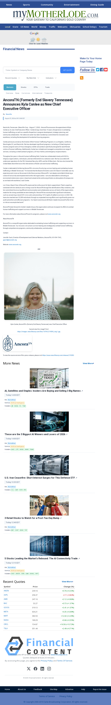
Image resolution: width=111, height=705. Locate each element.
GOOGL (32, 573)
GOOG (6, 607)
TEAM (32, 449)
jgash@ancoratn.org (10, 240)
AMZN (18, 573)
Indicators (49, 78)
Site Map (53, 689)
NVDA (16, 406)
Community (47, 4)
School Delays (90, 26)
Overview (9, 93)
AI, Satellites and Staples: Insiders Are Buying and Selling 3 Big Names (44, 390)
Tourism (103, 26)
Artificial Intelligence (17, 403)
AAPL (6, 595)
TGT (26, 530)
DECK (21, 530)
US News (25, 26)
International (37, 93)
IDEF (16, 490)
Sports (26, 4)
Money (43, 26)
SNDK (26, 449)
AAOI (12, 449)
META (6, 611)
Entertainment (71, 4)
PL (20, 406)
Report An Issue (99, 689)
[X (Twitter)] (29, 669)
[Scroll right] (108, 4)
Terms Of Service (64, 660)
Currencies (26, 93)
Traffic (52, 26)
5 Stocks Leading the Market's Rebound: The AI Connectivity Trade (42, 558)
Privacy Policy (47, 660)
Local (7, 26)
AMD (6, 599)
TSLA (6, 628)
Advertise (69, 689)
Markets (10, 87)
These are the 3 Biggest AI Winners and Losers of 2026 (36, 434)
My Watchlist (31, 78)
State (15, 26)
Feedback (38, 689)
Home (7, 689)
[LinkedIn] (42, 669)
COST (16, 530)
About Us (22, 689)
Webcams (62, 26)
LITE (17, 449)
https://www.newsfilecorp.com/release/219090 (58, 355)
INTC (36, 573)
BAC (5, 603)
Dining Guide (97, 4)
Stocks (23, 87)
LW (12, 406)
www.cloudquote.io (59, 654)
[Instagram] (49, 669)
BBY (12, 530)
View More (88, 363)
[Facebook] (35, 669)
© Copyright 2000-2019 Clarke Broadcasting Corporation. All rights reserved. (56, 702)
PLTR (21, 490)
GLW (27, 573)
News (9, 4)
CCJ (12, 490)
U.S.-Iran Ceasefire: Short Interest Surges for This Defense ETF (41, 477)
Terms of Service (47, 696)
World (34, 26)
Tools (47, 87)
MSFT (6, 616)
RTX (25, 490)
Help (83, 689)
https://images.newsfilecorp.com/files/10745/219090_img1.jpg (38, 331)
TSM (24, 406)
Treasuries (48, 93)
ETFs (36, 87)
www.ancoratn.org (54, 214)
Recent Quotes (11, 78)
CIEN (22, 573)
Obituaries (75, 26)
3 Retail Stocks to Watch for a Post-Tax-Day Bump (33, 518)
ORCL (6, 624)
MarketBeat (11, 400)
